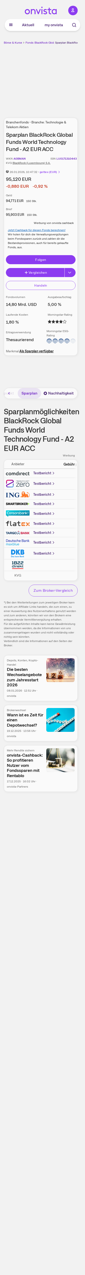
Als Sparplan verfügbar (36, 351)
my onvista (54, 24)
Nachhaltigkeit (58, 393)
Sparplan (29, 393)
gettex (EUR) (50, 172)
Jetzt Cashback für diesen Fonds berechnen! (36, 230)
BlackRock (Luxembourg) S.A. (32, 163)
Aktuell (28, 24)
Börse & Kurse (13, 43)
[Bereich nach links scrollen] (9, 393)
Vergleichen (35, 272)
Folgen (40, 260)
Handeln (40, 285)
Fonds (30, 43)
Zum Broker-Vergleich (53, 590)
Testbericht (44, 473)
